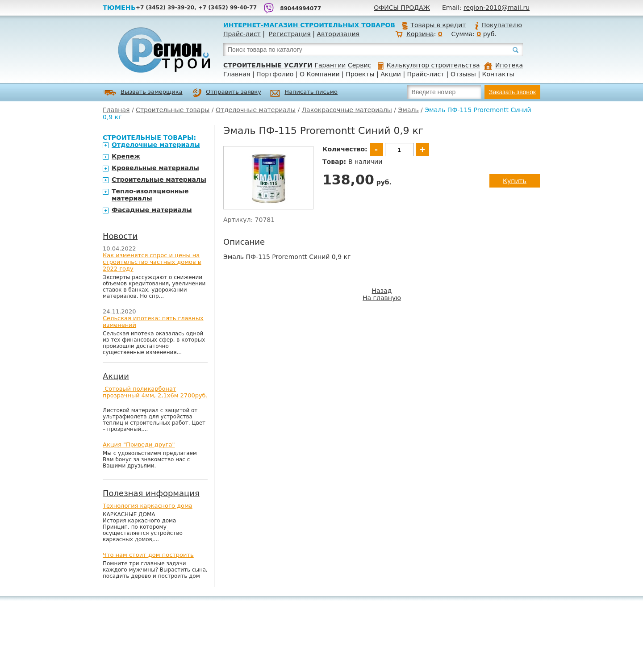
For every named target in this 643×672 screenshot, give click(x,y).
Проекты (360, 74)
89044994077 (300, 8)
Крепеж (126, 156)
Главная (236, 74)
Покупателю (498, 25)
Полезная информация (151, 493)
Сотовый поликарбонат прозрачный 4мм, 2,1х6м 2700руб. (155, 392)
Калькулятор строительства (429, 65)
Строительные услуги (268, 65)
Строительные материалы (159, 179)
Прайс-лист (242, 34)
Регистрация (290, 34)
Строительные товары (172, 109)
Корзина (420, 34)
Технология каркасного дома (147, 505)
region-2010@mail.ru (496, 7)
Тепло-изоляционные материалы (150, 195)
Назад (382, 290)
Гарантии (330, 65)
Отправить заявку (226, 92)
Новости (120, 236)
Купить (514, 180)
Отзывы (463, 74)
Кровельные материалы (155, 167)
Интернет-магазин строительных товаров (309, 25)
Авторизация (338, 34)
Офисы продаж (402, 7)
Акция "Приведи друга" (139, 444)
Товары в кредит (433, 25)
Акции (390, 74)
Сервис (359, 65)
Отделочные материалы (256, 109)
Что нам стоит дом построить (148, 554)
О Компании (320, 74)
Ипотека (503, 65)
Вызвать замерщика (143, 92)
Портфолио (274, 74)
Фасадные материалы (152, 209)
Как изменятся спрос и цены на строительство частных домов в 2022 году (152, 262)
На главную (382, 297)
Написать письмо (304, 93)
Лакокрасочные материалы (347, 109)
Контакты (498, 74)
